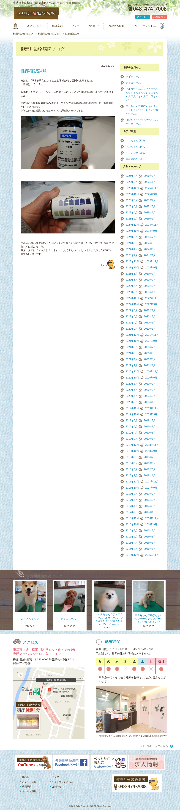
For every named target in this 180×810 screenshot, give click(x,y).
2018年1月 (150, 475)
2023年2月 (132, 292)
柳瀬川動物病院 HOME (15, 26)
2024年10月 (132, 231)
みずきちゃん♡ (134, 76)
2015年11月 (152, 555)
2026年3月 (150, 176)
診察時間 (158, 17)
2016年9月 (151, 524)
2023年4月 (132, 286)
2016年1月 (150, 549)
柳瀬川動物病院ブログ (50, 33)
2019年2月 (132, 438)
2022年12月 (132, 298)
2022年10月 (132, 304)
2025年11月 (152, 188)
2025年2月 (132, 218)
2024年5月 (150, 243)
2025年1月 (150, 218)
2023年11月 (152, 261)
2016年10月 (132, 524)
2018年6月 (132, 463)
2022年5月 (150, 316)
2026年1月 (150, 182)
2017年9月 (151, 487)
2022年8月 (132, 310)
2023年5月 (150, 279)
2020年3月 (150, 396)
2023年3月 (150, 286)
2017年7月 (150, 493)
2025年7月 (150, 200)
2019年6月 (132, 426)
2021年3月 (150, 359)
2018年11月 (152, 445)
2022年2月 (132, 328)
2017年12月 (132, 481)
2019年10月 (132, 414)
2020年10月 (132, 377)
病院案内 (57, 25)
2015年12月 (132, 555)
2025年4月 (132, 212)
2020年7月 (150, 383)
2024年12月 (132, 224)
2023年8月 (132, 273)
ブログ (75, 25)
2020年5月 (150, 390)
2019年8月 (132, 420)
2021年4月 (132, 359)
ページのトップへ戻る (154, 746)
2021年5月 (150, 353)
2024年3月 (150, 249)
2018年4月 (132, 469)
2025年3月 (150, 212)
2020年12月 (132, 371)
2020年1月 (150, 402)
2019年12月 (132, 408)
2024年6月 (132, 243)
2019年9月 (151, 414)
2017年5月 (150, 500)
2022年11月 (152, 298)
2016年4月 (132, 542)
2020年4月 (132, 396)
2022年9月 (151, 304)
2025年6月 (132, 206)
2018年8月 (132, 457)
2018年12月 (132, 445)
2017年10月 (132, 487)
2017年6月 (132, 500)
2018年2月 (132, 475)
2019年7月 (150, 420)
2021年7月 (150, 347)
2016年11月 (152, 518)
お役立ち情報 (116, 25)
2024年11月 (152, 224)
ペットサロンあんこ (146, 25)
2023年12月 (132, 261)
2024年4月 (132, 249)
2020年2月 (132, 402)
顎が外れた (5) (134, 159)
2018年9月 (151, 451)
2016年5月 (150, 536)
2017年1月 (150, 512)
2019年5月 (150, 426)
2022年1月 (150, 328)
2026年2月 (132, 182)
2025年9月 (151, 194)
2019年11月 (152, 408)
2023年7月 (150, 273)
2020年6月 (132, 390)
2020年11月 (152, 371)
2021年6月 (132, 353)
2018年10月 (132, 451)
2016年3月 (150, 542)
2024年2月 (132, 255)
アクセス (141, 17)
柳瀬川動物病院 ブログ (45, 576)
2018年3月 (150, 469)
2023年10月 (132, 267)
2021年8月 (132, 347)
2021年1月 (150, 365)
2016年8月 (132, 530)
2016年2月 (132, 549)
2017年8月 (132, 493)
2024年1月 (150, 255)
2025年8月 (132, 200)
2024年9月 (151, 231)
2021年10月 (132, 341)
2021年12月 (132, 335)
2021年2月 (132, 365)
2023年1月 (150, 292)
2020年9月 (151, 377)
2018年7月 (150, 457)
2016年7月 (150, 530)
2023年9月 (151, 267)
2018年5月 (150, 463)
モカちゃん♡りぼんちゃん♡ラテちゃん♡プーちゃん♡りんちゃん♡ (142, 110)
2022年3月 (150, 322)
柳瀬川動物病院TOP (23, 33)
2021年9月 (151, 341)
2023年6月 (132, 279)
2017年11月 (152, 481)
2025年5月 (150, 206)
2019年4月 (132, 432)
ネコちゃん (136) (135, 140)
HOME (25, 777)
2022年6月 (132, 316)
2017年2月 (132, 512)
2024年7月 (150, 237)
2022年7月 (150, 310)
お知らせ (93, 25)
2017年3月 (150, 506)
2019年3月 (150, 432)
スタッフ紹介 (35, 25)
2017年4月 (132, 506)
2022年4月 (132, 322)
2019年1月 (150, 438)
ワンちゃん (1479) (136, 146)
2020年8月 (132, 383)
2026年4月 (132, 176)
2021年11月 (152, 335)
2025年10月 (132, 194)
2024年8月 (132, 237)
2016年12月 (132, 518)
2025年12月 (132, 188)
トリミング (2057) (136, 152)
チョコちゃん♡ (134, 82)
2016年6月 (132, 536)
